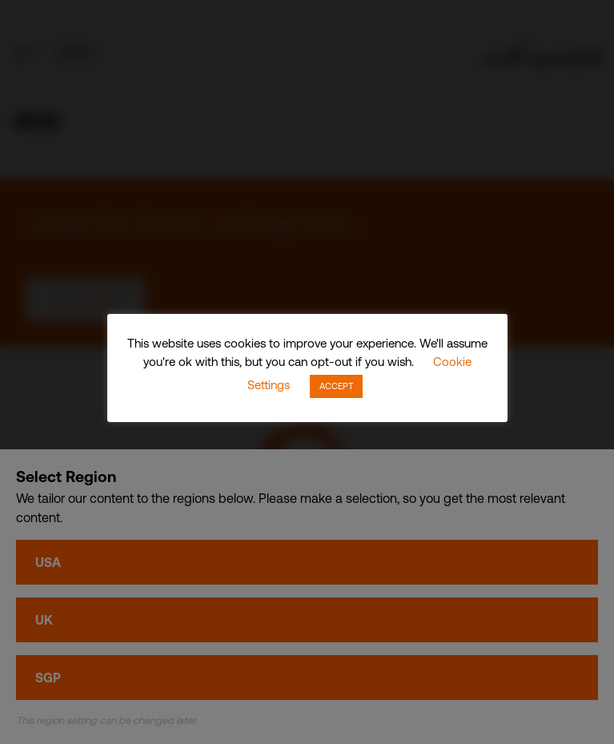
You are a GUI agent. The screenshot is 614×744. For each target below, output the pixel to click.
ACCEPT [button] (336, 386)
